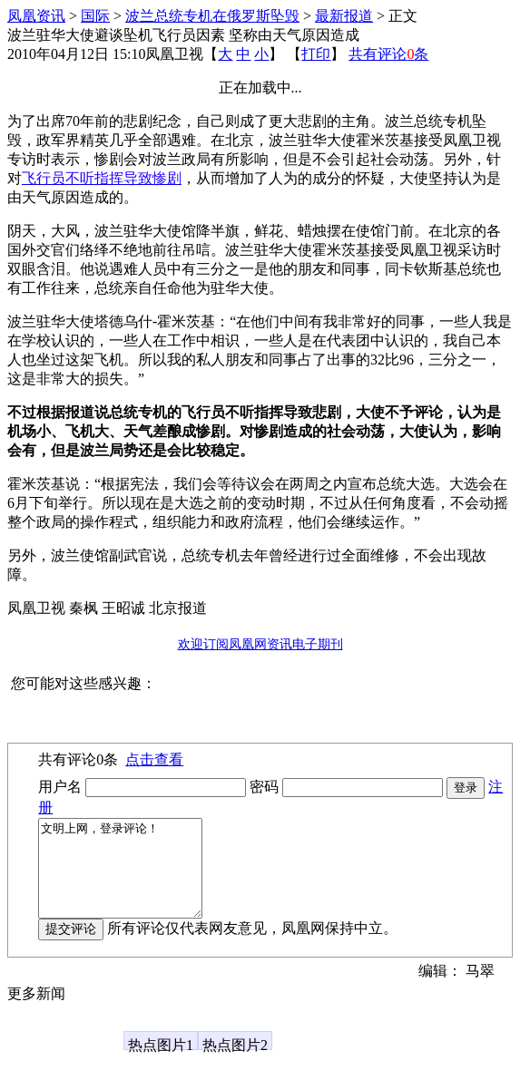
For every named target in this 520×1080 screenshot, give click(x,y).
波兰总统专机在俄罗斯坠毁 (212, 16)
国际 (95, 16)
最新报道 (344, 16)
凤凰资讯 (36, 16)
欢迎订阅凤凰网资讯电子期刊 (260, 644)
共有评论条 (388, 54)
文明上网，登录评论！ (129, 878)
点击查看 (154, 759)
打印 (315, 54)
